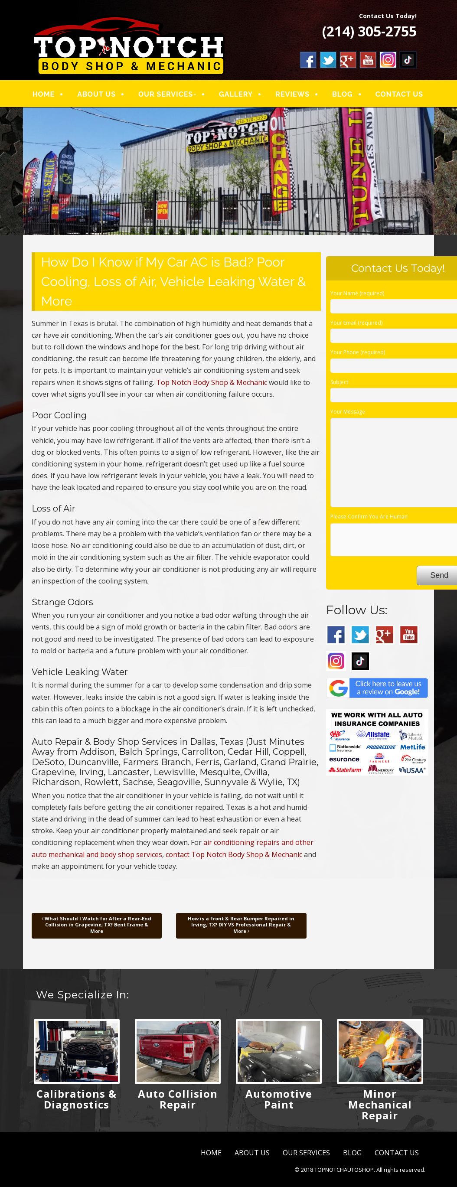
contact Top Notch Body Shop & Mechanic (234, 854)
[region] (228, 171)
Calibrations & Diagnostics (76, 1099)
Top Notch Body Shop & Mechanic (211, 382)
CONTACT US (398, 94)
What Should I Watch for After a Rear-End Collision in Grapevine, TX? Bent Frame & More (96, 924)
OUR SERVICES (165, 94)
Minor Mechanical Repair (380, 1104)
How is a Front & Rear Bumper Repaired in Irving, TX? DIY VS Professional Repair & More (241, 924)
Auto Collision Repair (178, 1099)
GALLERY (235, 94)
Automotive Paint (278, 1099)
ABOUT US (96, 94)
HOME (44, 94)
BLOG (342, 94)
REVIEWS (292, 94)
